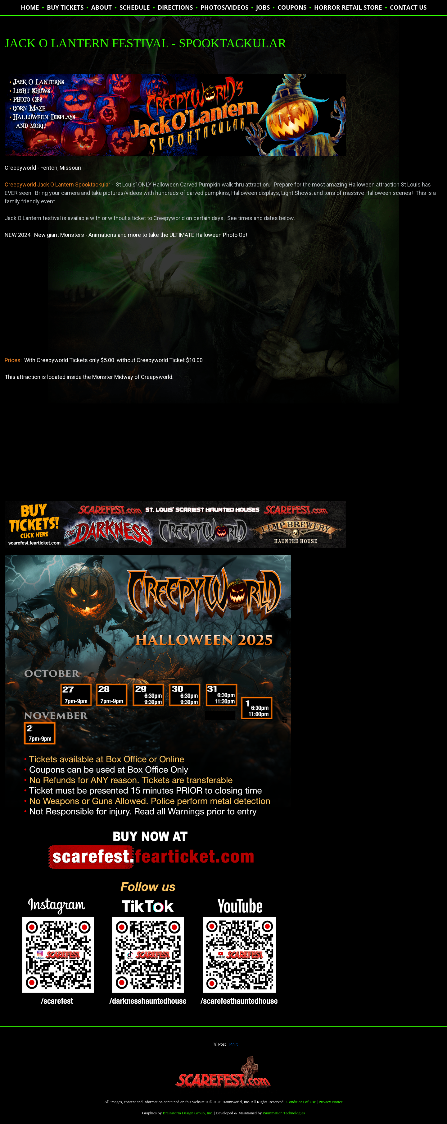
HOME (30, 7)
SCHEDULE (135, 7)
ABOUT (101, 7)
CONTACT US (408, 7)
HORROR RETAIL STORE (348, 7)
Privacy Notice (330, 1101)
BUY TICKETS (65, 7)
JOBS (263, 7)
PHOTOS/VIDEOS (224, 7)
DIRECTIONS (175, 7)
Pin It (233, 1044)
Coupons (292, 7)
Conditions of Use (301, 1101)
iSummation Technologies (284, 1113)
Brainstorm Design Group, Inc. (188, 1113)
